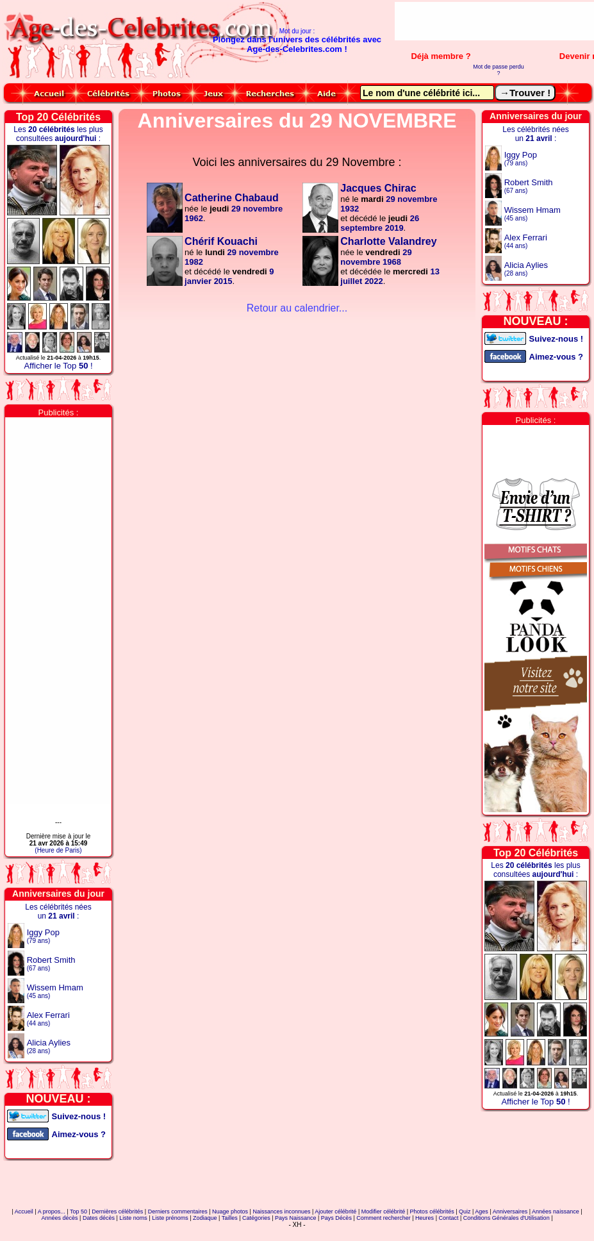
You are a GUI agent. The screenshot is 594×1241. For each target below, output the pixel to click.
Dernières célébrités (117, 1211)
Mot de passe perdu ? (498, 69)
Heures (424, 1218)
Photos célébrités (432, 1211)
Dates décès (99, 1218)
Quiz (465, 1211)
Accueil (24, 1211)
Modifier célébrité (383, 1211)
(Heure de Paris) (58, 850)
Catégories (256, 1218)
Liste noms (133, 1218)
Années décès (60, 1218)
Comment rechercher (383, 1218)
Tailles (230, 1218)
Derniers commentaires (178, 1211)
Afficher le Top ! (58, 366)
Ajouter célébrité (335, 1211)
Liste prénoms (170, 1218)
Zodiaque (205, 1218)
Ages (481, 1211)
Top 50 (78, 1211)
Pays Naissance (296, 1218)
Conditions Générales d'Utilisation (506, 1218)
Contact (448, 1218)
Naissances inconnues (281, 1211)
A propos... (51, 1211)
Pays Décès (336, 1218)
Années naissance (555, 1211)
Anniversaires (510, 1211)
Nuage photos (230, 1211)
